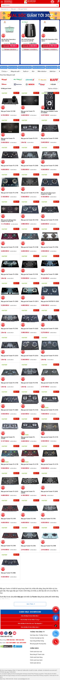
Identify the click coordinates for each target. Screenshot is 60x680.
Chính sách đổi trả (35, 663)
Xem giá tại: (8, 2)
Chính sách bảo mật (36, 651)
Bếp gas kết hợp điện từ (24, 67)
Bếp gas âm (4, 67)
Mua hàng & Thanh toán (37, 654)
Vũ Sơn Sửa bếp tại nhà (37, 638)
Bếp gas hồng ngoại (51, 67)
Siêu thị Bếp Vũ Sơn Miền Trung (30, 619)
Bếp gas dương (13, 67)
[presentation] (59, 81)
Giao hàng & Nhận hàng (37, 641)
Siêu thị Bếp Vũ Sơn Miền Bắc (30, 616)
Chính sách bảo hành (36, 660)
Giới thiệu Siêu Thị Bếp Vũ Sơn (39, 635)
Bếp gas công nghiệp (39, 67)
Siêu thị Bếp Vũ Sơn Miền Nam (30, 627)
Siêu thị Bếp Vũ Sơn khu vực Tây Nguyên (30, 623)
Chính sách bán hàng (36, 657)
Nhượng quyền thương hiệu (38, 643)
